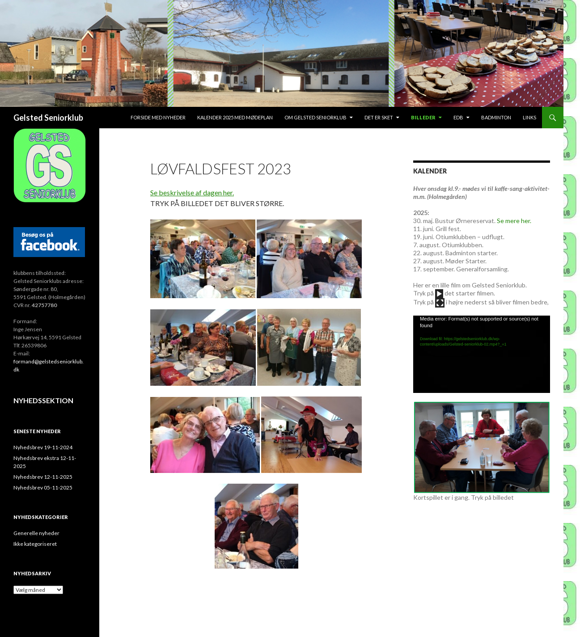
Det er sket (378, 117)
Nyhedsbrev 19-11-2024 (42, 447)
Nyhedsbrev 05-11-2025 (42, 487)
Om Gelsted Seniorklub (315, 117)
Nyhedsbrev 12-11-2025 (42, 476)
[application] (481, 354)
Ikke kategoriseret (35, 543)
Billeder (423, 117)
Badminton (496, 117)
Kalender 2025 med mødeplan (235, 117)
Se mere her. (514, 220)
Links (529, 117)
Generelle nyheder (36, 533)
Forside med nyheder (158, 117)
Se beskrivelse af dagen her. (192, 192)
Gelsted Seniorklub (48, 117)
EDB (458, 117)
